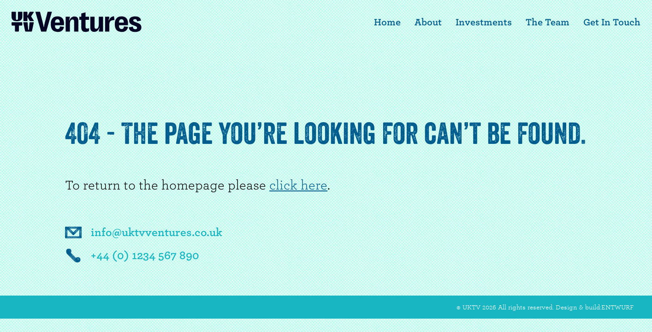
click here (298, 185)
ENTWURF (617, 307)
